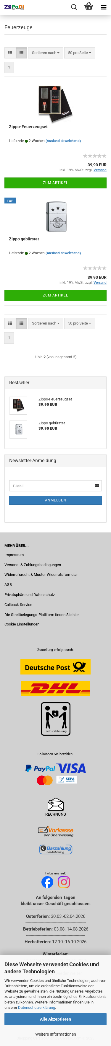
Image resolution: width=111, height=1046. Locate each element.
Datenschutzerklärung (36, 1007)
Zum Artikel (55, 183)
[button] (10, 53)
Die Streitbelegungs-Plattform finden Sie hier (41, 614)
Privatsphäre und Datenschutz (29, 594)
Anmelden (55, 500)
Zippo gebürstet (24, 239)
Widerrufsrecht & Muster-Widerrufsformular (41, 574)
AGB (8, 584)
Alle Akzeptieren (55, 1019)
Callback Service (18, 604)
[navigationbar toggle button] (103, 7)
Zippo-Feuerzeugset (28, 126)
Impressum (14, 555)
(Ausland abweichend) (63, 141)
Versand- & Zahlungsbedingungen (32, 565)
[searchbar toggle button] (74, 7)
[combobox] (45, 53)
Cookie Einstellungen (21, 624)
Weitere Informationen (55, 1034)
